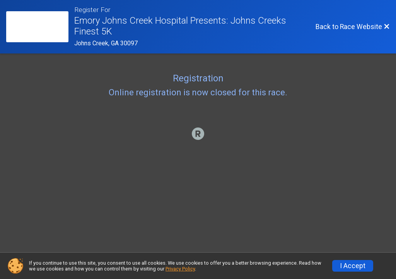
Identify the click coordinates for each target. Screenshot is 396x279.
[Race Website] (40, 26)
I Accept (352, 266)
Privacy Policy (180, 269)
